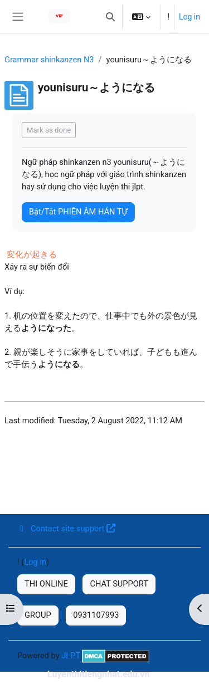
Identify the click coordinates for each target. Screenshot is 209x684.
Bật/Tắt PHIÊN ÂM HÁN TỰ (78, 212)
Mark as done (49, 130)
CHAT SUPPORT (119, 584)
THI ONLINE (46, 584)
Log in (189, 16)
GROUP (38, 615)
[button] (110, 16)
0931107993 (96, 615)
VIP (59, 15)
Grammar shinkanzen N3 (49, 60)
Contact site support (66, 529)
